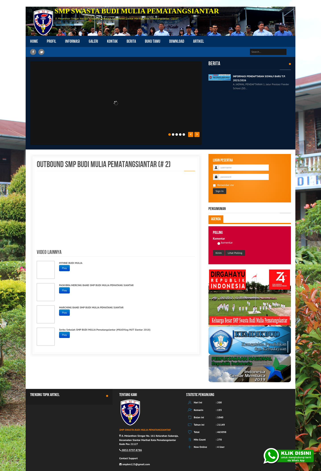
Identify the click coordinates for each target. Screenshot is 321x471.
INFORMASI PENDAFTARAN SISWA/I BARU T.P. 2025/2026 (259, 78)
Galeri (93, 41)
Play (64, 268)
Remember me (223, 185)
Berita (131, 41)
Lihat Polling (235, 253)
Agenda (216, 219)
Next (197, 134)
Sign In (220, 191)
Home (34, 41)
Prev (190, 134)
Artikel (198, 41)
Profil (51, 41)
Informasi (72, 41)
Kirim (219, 253)
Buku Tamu (152, 41)
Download (176, 41)
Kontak (112, 41)
